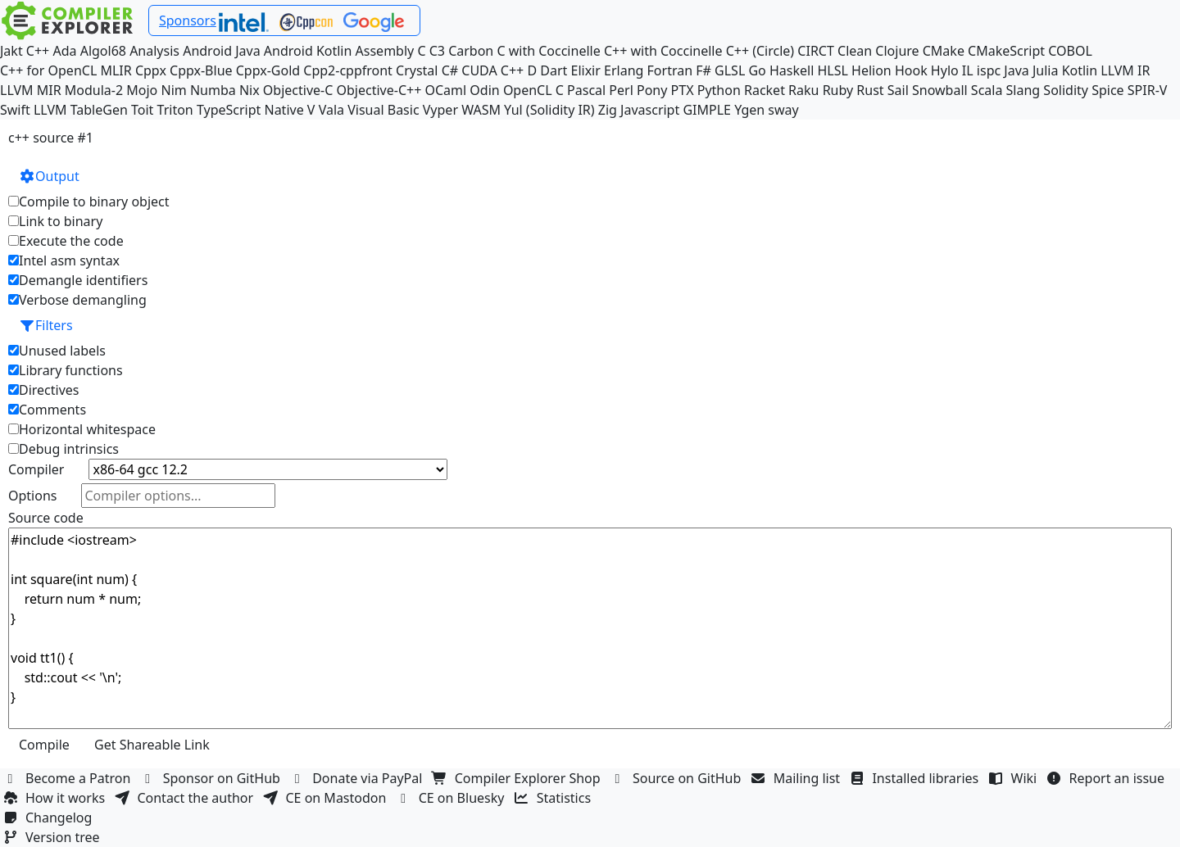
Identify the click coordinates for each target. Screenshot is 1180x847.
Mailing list (797, 778)
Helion (871, 70)
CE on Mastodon (326, 798)
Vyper (440, 110)
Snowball (940, 90)
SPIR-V (1148, 90)
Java (1016, 70)
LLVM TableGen (81, 110)
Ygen (749, 110)
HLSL (832, 70)
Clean (854, 51)
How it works (55, 798)
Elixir (586, 70)
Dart (553, 70)
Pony (652, 90)
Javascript (649, 110)
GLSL (730, 70)
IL (968, 70)
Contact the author (185, 798)
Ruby (838, 90)
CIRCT (815, 51)
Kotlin (1080, 70)
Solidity (1065, 90)
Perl (621, 90)
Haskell (791, 70)
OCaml (445, 90)
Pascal (586, 90)
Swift (15, 110)
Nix (249, 90)
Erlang (623, 70)
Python (719, 90)
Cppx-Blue (201, 70)
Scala (987, 90)
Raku (803, 90)
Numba (213, 90)
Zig (607, 110)
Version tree (53, 837)
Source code (46, 518)
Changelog (49, 817)
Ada (64, 51)
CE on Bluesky (452, 798)
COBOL (1070, 51)
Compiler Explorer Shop (518, 778)
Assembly (385, 51)
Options (32, 496)
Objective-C (298, 90)
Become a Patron (69, 778)
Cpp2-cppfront (348, 70)
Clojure (897, 51)
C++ (37, 51)
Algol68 (103, 51)
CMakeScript (1006, 51)
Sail (898, 90)
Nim (173, 90)
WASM (481, 110)
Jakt (11, 51)
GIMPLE (707, 110)
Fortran (670, 70)
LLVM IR (1125, 70)
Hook (911, 70)
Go (756, 70)
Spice (1107, 90)
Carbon (470, 51)
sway (783, 110)
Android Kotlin (308, 51)
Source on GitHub (677, 778)
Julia (1045, 70)
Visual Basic (383, 110)
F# (703, 70)
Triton (175, 110)
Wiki (1015, 778)
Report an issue (1108, 778)
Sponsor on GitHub (213, 778)
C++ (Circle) (760, 51)
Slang (1023, 90)
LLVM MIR (30, 90)
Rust (869, 90)
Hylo (945, 70)
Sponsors (187, 20)
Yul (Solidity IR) (549, 110)
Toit (142, 110)
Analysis (154, 51)
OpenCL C (533, 90)
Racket (764, 90)
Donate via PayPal (358, 778)
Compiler (36, 469)
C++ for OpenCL (48, 70)
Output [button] (49, 176)
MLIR (115, 70)
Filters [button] (46, 325)
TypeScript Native (250, 110)
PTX (682, 90)
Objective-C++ (379, 90)
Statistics (554, 798)
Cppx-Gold (268, 70)
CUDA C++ (492, 70)
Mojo (141, 90)
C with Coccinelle (548, 51)
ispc (989, 70)
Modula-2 (94, 90)
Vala (331, 110)
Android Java (222, 51)
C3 (437, 51)
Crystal (417, 70)
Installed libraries (915, 778)
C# (450, 70)
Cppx (150, 70)
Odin (484, 90)
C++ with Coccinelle (663, 51)
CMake (943, 51)
